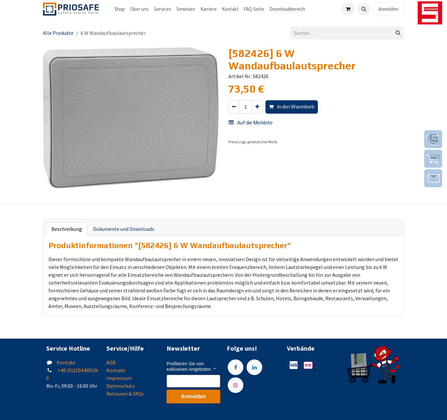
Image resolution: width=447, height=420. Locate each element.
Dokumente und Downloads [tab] (123, 229)
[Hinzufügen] (257, 107)
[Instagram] (235, 385)
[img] (433, 139)
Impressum (119, 378)
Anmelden (388, 9)
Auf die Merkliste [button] (251, 122)
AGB (111, 362)
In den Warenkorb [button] (291, 106)
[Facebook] (235, 367)
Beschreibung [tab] (66, 229)
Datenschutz (120, 386)
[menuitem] (120, 9)
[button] (363, 9)
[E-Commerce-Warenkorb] (348, 9)
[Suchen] (398, 33)
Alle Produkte (58, 33)
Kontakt (66, 362)
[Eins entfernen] (233, 107)
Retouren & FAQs (125, 393)
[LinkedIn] (254, 367)
